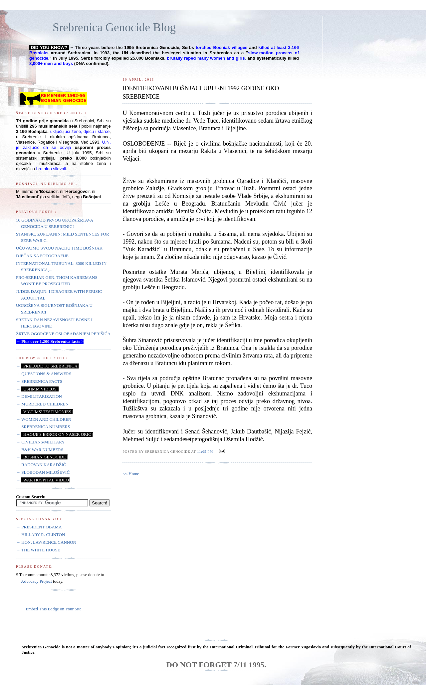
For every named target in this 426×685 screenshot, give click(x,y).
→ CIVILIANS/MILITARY (40, 441)
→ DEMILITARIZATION (39, 396)
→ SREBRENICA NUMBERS (43, 426)
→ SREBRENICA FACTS (39, 381)
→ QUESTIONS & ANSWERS (44, 373)
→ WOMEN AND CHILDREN (43, 419)
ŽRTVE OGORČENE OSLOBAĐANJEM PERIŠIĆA (63, 333)
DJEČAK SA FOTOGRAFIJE (42, 255)
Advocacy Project (36, 581)
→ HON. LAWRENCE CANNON (46, 542)
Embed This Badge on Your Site (53, 608)
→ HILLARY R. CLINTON (40, 534)
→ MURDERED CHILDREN (42, 403)
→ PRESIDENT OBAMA (39, 526)
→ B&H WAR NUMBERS (39, 449)
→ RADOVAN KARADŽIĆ (41, 464)
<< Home (130, 473)
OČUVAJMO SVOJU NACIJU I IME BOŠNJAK (59, 248)
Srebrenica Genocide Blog (114, 27)
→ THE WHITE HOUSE (38, 549)
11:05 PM (205, 451)
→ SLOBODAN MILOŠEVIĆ (43, 472)
